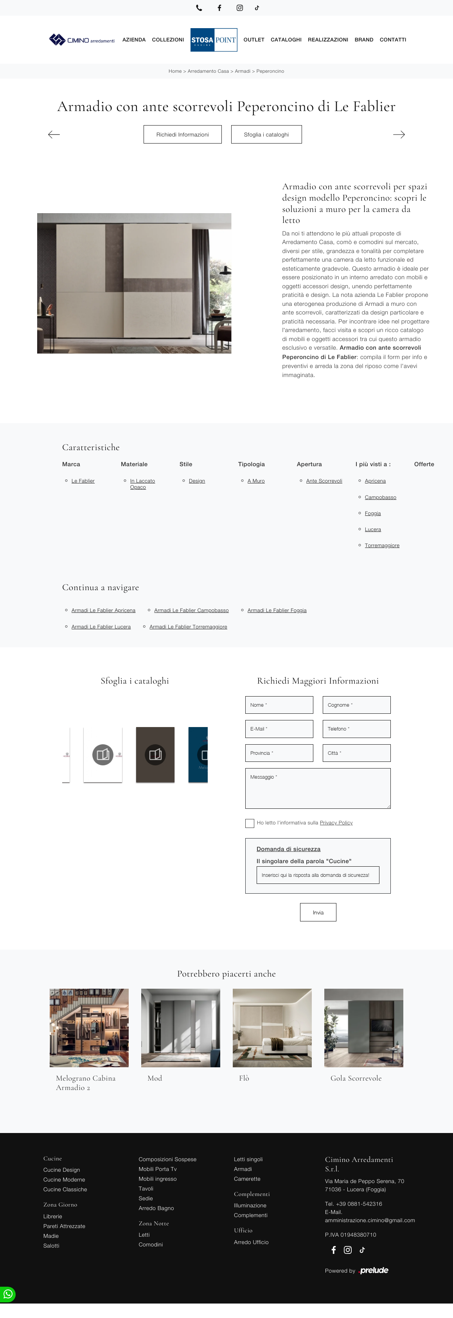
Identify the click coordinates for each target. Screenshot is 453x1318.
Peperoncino (270, 70)
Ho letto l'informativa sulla (305, 821)
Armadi (243, 70)
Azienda (134, 39)
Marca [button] (71, 463)
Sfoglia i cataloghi (266, 133)
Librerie (52, 1215)
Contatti (393, 39)
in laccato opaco (142, 482)
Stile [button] (186, 463)
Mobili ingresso (158, 1177)
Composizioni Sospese (168, 1158)
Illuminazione (250, 1204)
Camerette (247, 1177)
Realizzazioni (328, 39)
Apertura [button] (309, 463)
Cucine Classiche (65, 1188)
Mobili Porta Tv (158, 1167)
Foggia (373, 512)
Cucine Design (61, 1168)
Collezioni (168, 39)
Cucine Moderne (64, 1178)
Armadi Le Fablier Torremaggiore (188, 625)
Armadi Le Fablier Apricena (104, 609)
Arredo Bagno (156, 1206)
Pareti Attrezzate (64, 1224)
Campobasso (380, 495)
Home (175, 70)
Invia (318, 911)
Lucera (373, 528)
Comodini (151, 1243)
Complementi (251, 1213)
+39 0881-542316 (359, 1202)
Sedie (146, 1197)
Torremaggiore (382, 544)
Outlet (254, 39)
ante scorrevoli (324, 479)
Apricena (375, 479)
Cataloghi (286, 39)
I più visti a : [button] (373, 463)
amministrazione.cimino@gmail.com (370, 1219)
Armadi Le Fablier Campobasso (192, 609)
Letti (144, 1233)
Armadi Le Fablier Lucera (101, 625)
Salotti (51, 1244)
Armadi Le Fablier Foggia (277, 609)
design (197, 479)
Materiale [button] (134, 463)
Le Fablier (83, 479)
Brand (364, 39)
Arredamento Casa (208, 70)
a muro (256, 479)
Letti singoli (248, 1158)
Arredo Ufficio (251, 1240)
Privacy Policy (336, 821)
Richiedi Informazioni (182, 133)
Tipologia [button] (251, 463)
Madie (51, 1234)
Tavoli (146, 1187)
